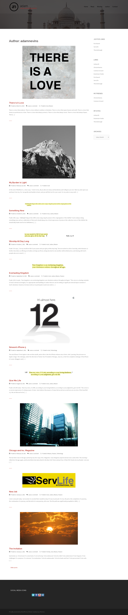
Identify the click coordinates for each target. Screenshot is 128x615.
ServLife (96, 47)
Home (86, 6)
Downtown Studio (99, 74)
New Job (13, 491)
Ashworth (96, 64)
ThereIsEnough (98, 50)
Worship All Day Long (19, 241)
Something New (16, 210)
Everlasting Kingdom (19, 273)
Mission (51, 106)
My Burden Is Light (18, 182)
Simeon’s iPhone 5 (17, 347)
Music (92, 6)
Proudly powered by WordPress (18, 612)
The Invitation (15, 549)
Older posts (14, 567)
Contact (115, 6)
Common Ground (98, 71)
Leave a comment (32, 106)
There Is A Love (16, 103)
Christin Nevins (98, 67)
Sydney (35, 612)
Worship (99, 6)
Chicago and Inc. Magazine (21, 450)
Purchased (97, 43)
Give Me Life (15, 380)
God (47, 106)
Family (48, 552)
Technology (54, 350)
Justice (107, 6)
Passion (62, 276)
